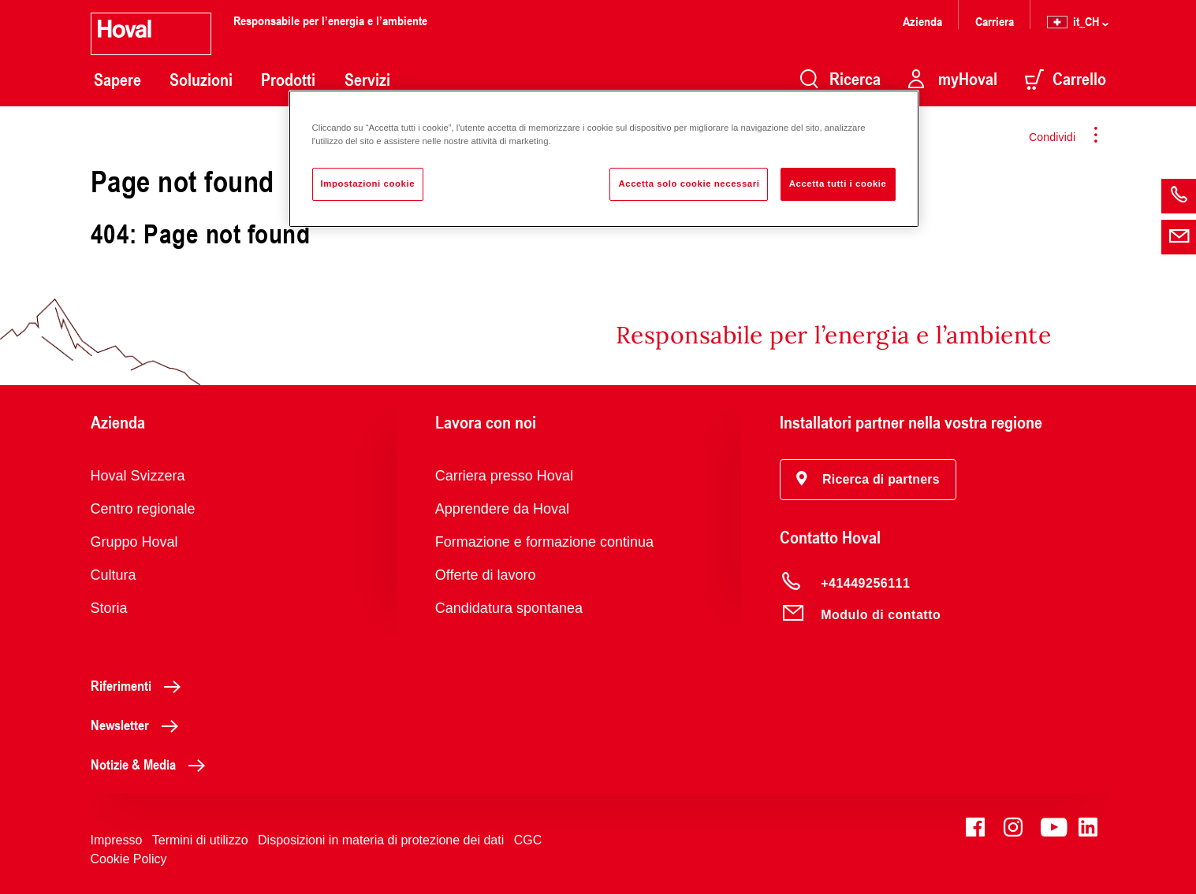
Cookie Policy (129, 859)
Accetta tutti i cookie (838, 183)
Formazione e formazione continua (544, 542)
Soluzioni (201, 79)
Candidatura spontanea (509, 608)
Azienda (922, 21)
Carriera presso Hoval (504, 476)
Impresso (117, 840)
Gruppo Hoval (134, 542)
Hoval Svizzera (138, 476)
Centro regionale (143, 509)
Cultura (113, 575)
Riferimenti (140, 685)
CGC (528, 840)
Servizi (367, 79)
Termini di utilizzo (200, 840)
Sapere (117, 79)
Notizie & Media (152, 764)
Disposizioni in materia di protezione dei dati (381, 840)
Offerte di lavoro (485, 575)
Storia (109, 608)
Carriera (994, 21)
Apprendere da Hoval (502, 509)
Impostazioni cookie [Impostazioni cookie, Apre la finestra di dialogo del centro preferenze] (368, 183)
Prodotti (288, 79)
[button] (868, 479)
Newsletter (139, 724)
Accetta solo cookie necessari (688, 183)
